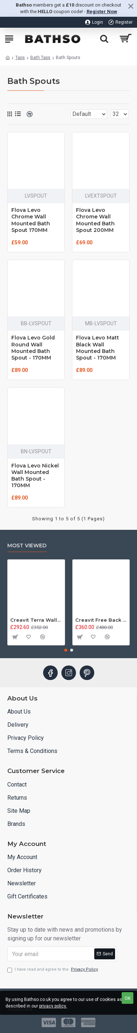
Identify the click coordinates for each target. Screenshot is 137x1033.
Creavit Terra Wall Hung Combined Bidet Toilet (36, 620)
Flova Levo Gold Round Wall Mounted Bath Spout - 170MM (33, 347)
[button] (65, 650)
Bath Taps (40, 57)
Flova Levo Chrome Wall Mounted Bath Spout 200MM (95, 220)
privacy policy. (53, 1006)
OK (128, 998)
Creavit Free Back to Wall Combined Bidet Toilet (101, 620)
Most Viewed (26, 546)
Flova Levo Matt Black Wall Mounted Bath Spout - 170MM (97, 347)
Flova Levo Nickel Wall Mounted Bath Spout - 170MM (35, 475)
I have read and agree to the (53, 970)
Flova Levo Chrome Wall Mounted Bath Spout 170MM (30, 220)
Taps (20, 57)
